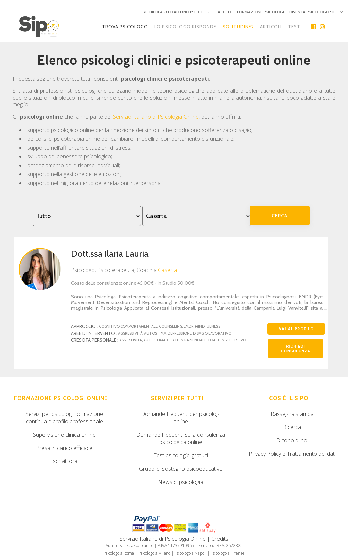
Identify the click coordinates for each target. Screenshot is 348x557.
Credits (219, 538)
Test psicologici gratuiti (181, 455)
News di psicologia (180, 482)
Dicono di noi (292, 440)
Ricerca (292, 427)
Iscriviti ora (64, 461)
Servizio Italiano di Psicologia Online (156, 116)
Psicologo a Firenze (228, 553)
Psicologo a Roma (118, 553)
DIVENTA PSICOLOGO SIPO (313, 11)
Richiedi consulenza (295, 348)
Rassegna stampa (292, 414)
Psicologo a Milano (154, 553)
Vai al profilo (296, 328)
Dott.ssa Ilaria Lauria (110, 253)
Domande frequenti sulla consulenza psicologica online (180, 438)
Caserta (167, 270)
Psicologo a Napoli (190, 553)
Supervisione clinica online (64, 434)
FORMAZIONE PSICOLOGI (260, 11)
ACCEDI (225, 11)
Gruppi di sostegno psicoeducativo (181, 468)
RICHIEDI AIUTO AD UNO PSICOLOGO (177, 11)
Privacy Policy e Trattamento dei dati (292, 453)
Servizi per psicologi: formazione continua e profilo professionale (64, 417)
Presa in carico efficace (64, 448)
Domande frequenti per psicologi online (180, 417)
